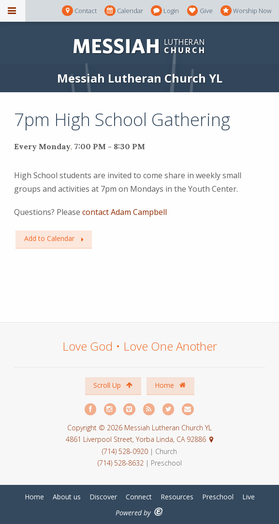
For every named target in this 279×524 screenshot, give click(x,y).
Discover (103, 496)
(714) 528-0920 (126, 451)
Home (170, 385)
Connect (139, 496)
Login (165, 10)
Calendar (123, 10)
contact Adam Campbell (124, 212)
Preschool (218, 496)
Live (248, 496)
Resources (177, 496)
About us (67, 496)
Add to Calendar (49, 238)
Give (200, 10)
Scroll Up (112, 385)
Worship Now (245, 10)
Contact (79, 10)
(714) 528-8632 (121, 462)
